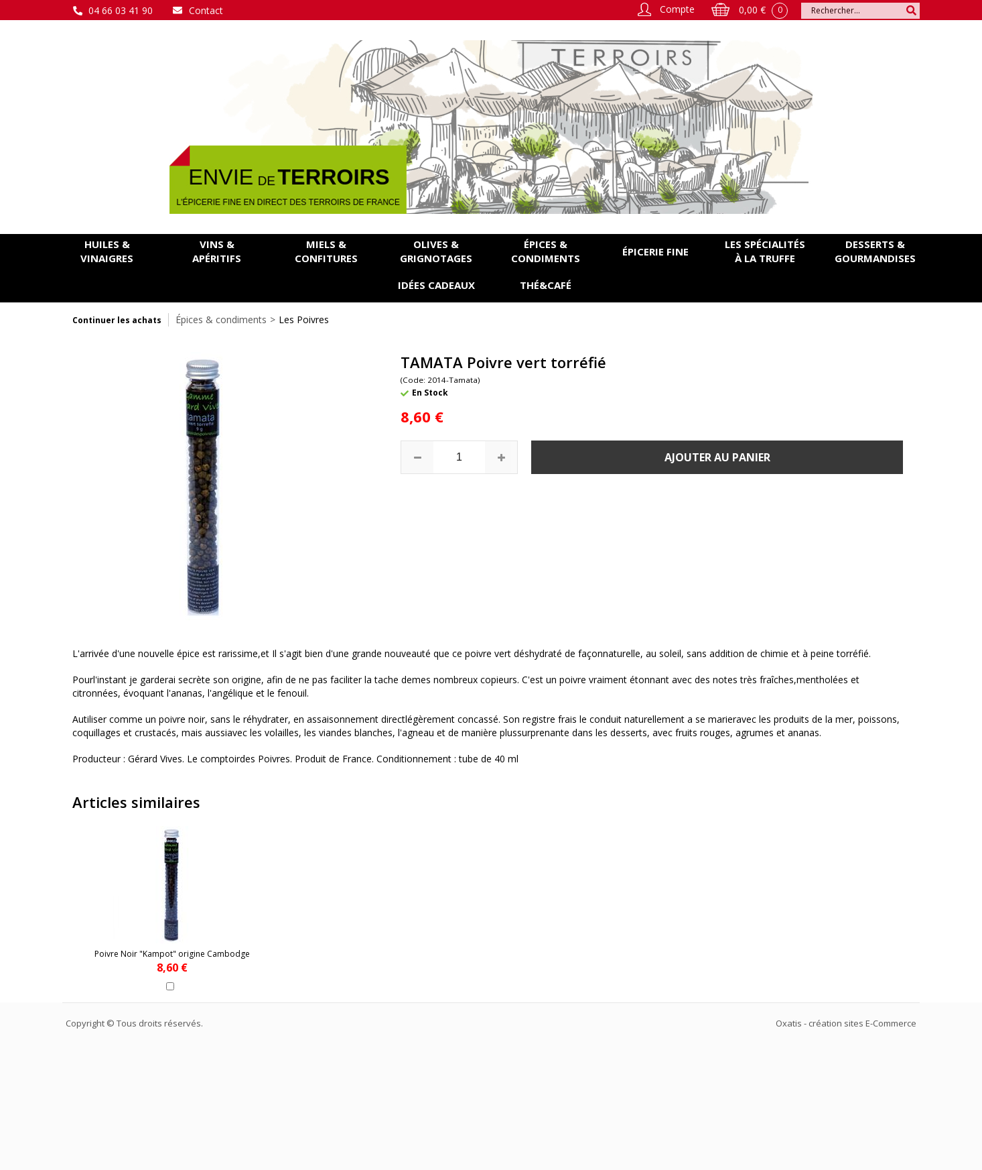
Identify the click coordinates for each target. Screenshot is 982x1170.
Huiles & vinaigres (106, 251)
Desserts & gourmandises (875, 251)
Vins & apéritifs (216, 251)
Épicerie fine (655, 251)
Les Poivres (304, 319)
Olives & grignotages (436, 251)
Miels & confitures (326, 251)
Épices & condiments (545, 251)
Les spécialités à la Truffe (765, 251)
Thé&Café (545, 285)
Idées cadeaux (436, 285)
